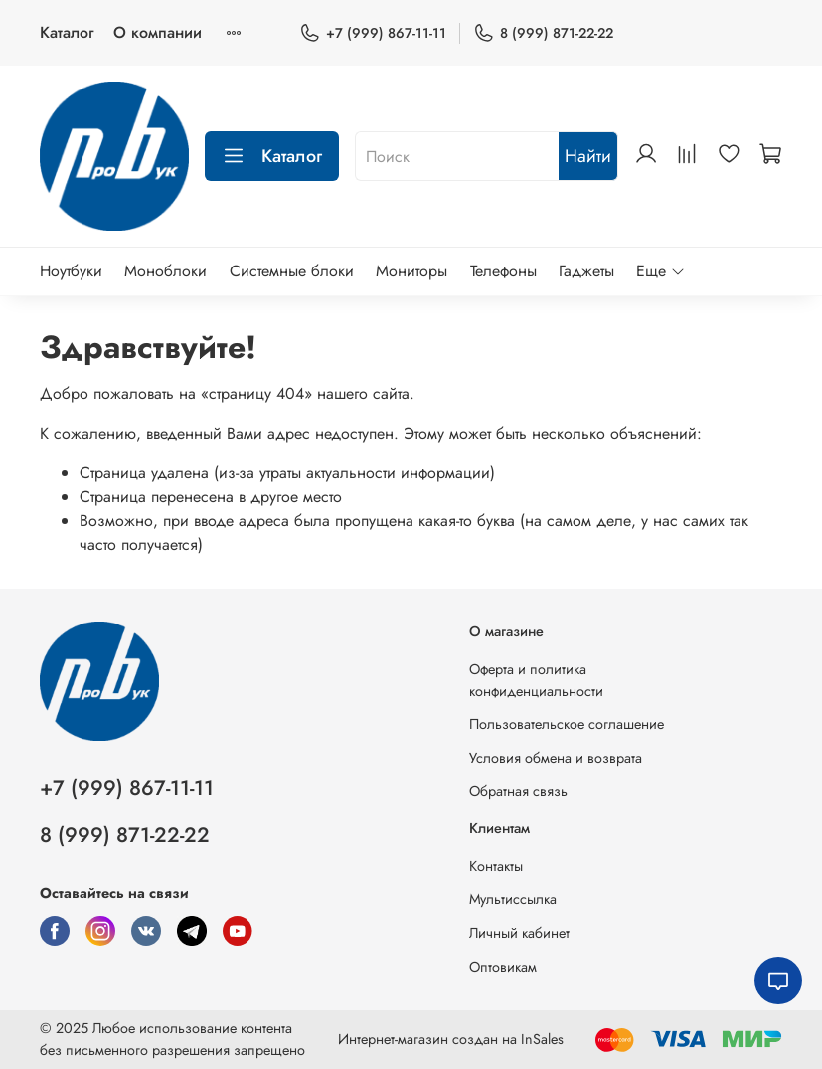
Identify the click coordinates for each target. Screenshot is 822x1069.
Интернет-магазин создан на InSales (451, 1039)
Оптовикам (503, 967)
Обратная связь (518, 791)
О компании (157, 32)
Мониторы (411, 271)
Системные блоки (292, 271)
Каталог (66, 32)
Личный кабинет (519, 933)
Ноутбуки (71, 271)
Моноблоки (165, 271)
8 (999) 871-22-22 (543, 33)
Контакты (496, 866)
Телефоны (503, 271)
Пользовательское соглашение (566, 724)
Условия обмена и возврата (555, 758)
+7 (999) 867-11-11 (372, 33)
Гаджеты (586, 271)
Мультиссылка (513, 899)
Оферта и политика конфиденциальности (536, 680)
